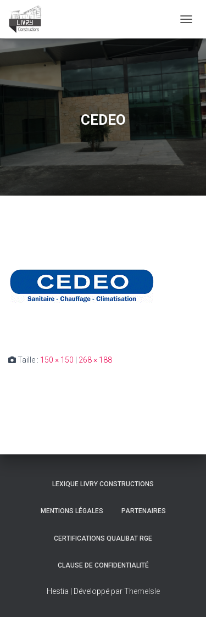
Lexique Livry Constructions (103, 484)
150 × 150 (57, 359)
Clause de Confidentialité (103, 565)
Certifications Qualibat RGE (103, 538)
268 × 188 (95, 359)
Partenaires (143, 511)
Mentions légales (72, 511)
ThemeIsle (142, 591)
